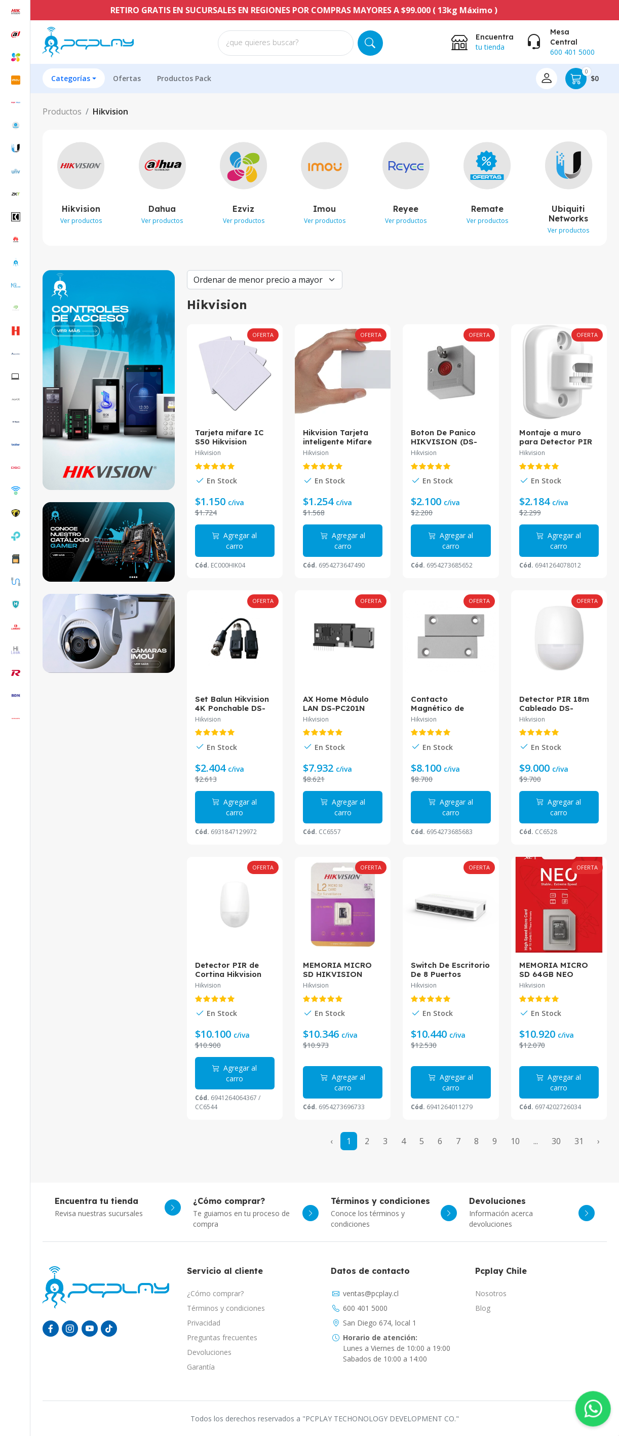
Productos (62, 111)
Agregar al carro (234, 541)
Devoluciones (209, 1352)
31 (579, 1141)
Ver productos (81, 220)
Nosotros (491, 1293)
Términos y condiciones (226, 1308)
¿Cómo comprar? (215, 1293)
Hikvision (110, 111)
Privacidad (203, 1323)
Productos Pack (184, 78)
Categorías (70, 78)
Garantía (201, 1367)
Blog (482, 1308)
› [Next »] (598, 1141)
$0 (582, 78)
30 (556, 1141)
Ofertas (127, 78)
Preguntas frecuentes (222, 1337)
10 (515, 1141)
